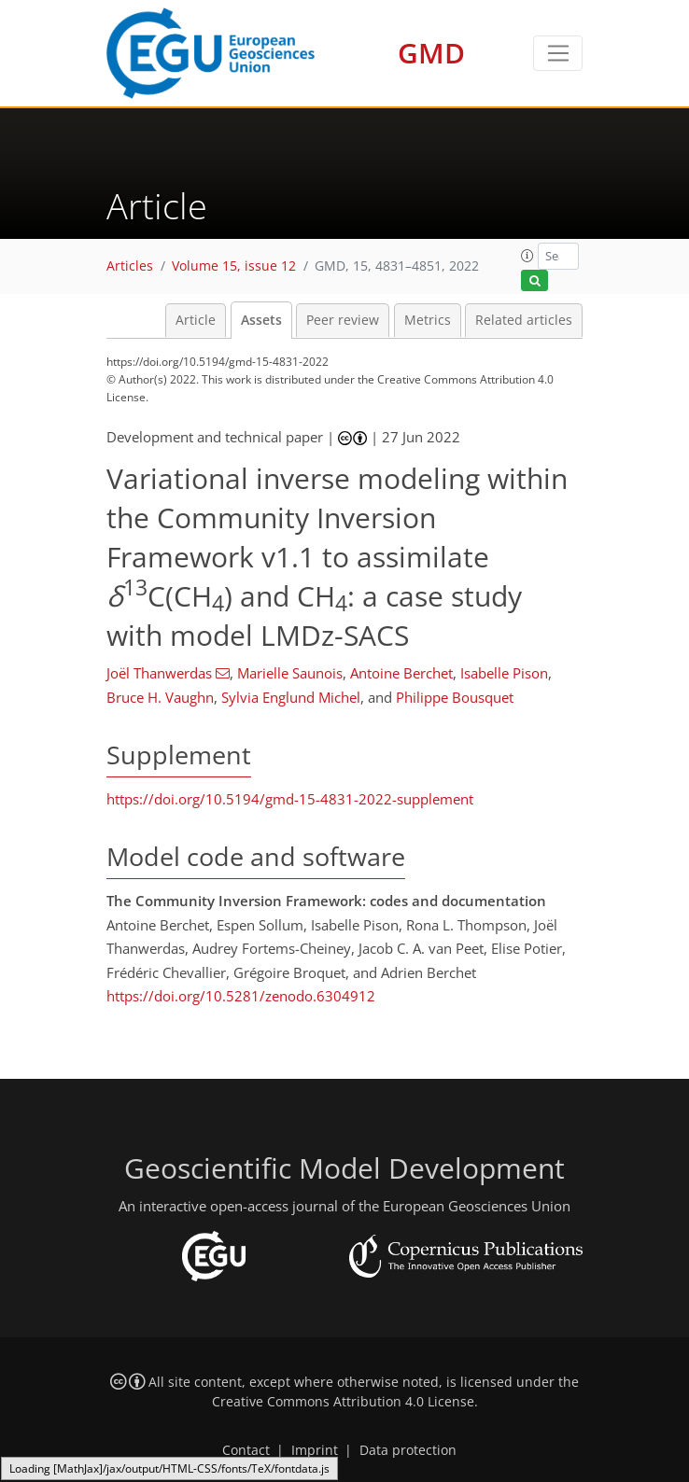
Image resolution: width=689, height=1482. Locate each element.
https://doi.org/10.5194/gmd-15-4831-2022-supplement (289, 799)
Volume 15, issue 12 (234, 266)
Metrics (427, 320)
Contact (246, 1450)
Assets (261, 320)
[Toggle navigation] (558, 53)
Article (196, 320)
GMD (431, 53)
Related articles (523, 320)
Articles (129, 266)
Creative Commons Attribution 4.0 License (343, 1401)
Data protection (408, 1450)
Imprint (314, 1450)
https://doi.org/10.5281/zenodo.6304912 (240, 995)
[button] (527, 255)
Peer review (342, 320)
